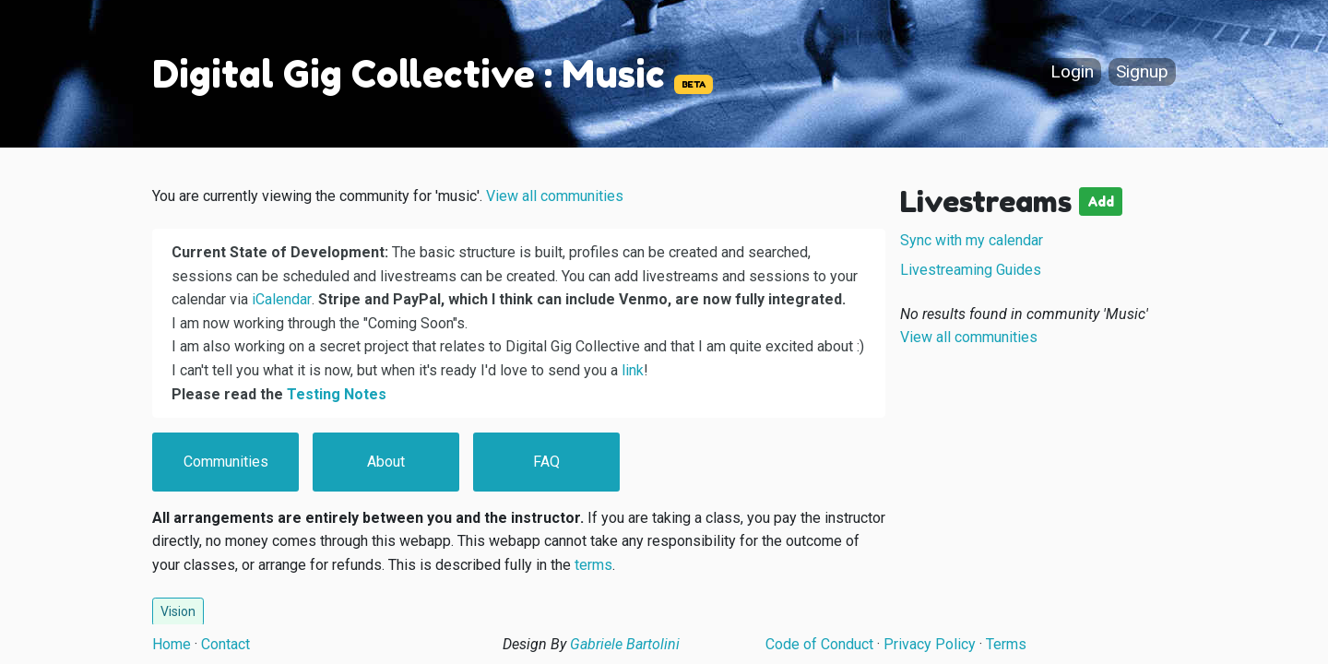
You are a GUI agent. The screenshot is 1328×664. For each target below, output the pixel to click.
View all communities (554, 196)
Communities (226, 461)
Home (171, 644)
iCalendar (282, 299)
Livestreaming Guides (970, 270)
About (386, 461)
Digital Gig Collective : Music (408, 74)
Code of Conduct (819, 644)
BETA (694, 84)
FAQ (546, 461)
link (633, 370)
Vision (178, 611)
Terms (1006, 644)
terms (593, 565)
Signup (1142, 72)
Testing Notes (336, 394)
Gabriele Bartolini (625, 644)
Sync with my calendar (971, 240)
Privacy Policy (929, 644)
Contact (225, 644)
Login (1072, 72)
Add (1100, 201)
